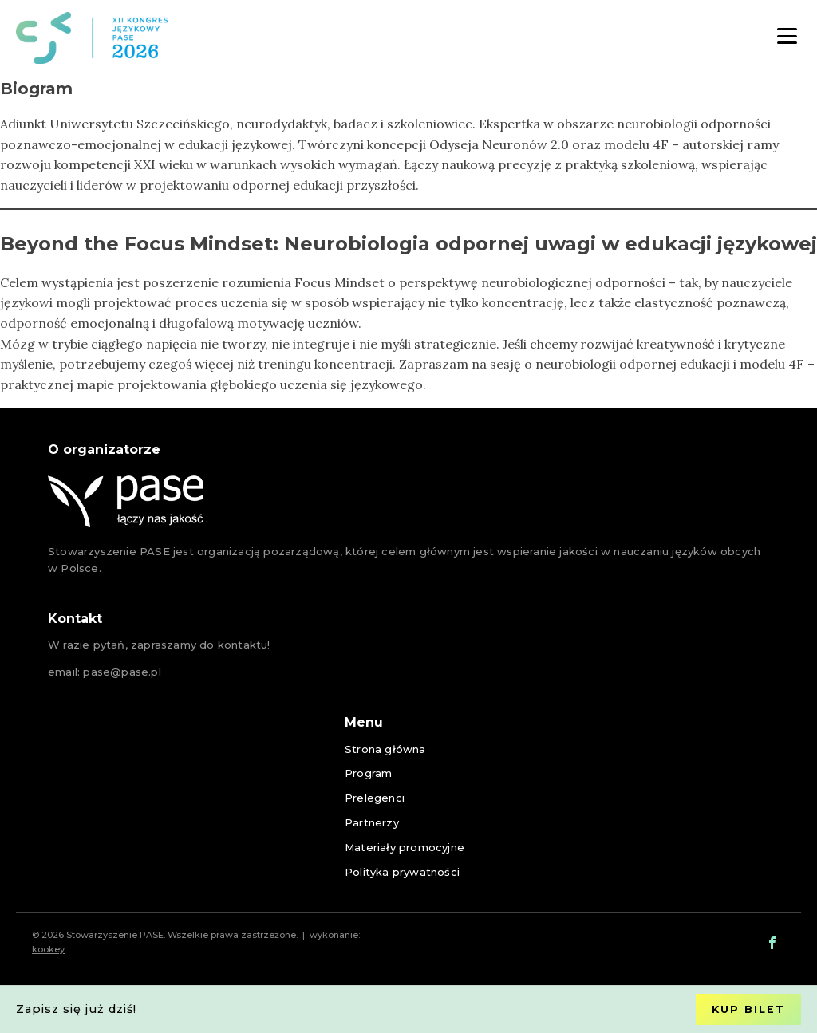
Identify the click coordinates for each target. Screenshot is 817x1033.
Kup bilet (748, 1009)
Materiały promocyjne (404, 847)
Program (368, 773)
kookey (48, 949)
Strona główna (385, 749)
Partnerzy (372, 822)
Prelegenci (375, 797)
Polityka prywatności (402, 871)
